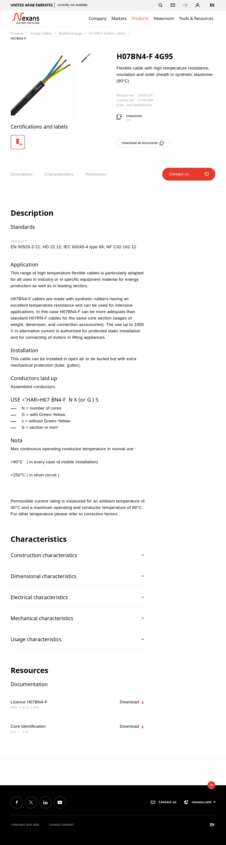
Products (140, 18)
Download (132, 702)
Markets (119, 18)
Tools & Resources (196, 18)
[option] (20, 142)
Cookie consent (61, 825)
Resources (95, 174)
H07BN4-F (18, 38)
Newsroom (164, 18)
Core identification (28, 726)
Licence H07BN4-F (29, 702)
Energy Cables (41, 33)
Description (21, 174)
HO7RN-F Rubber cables (107, 33)
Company (97, 18)
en (212, 5)
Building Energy (71, 33)
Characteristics (58, 174)
